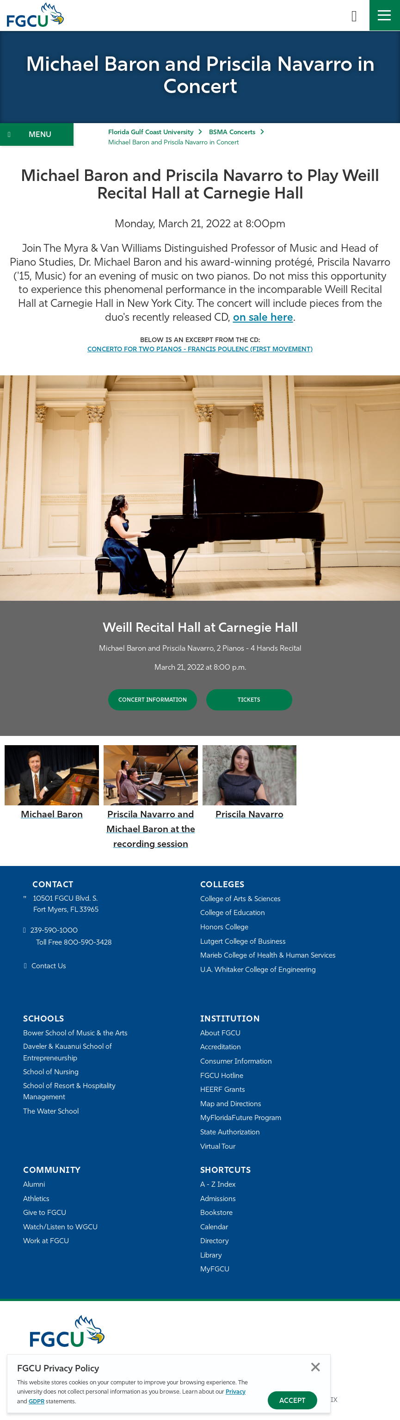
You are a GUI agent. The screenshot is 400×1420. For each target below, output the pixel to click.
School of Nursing (51, 1072)
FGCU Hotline (221, 1076)
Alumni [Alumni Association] (34, 1185)
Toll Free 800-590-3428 (74, 943)
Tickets (249, 700)
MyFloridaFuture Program (240, 1118)
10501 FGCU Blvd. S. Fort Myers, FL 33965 (65, 905)
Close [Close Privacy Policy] (315, 1367)
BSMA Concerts (232, 132)
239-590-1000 (54, 931)
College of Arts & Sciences (240, 899)
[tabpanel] (200, 555)
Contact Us (48, 966)
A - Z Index (217, 1185)
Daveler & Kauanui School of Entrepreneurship (67, 1053)
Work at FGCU (46, 1241)
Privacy (236, 1392)
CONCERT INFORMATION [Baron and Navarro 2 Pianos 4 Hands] (152, 700)
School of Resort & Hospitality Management (69, 1092)
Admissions (218, 1199)
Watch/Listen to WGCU (60, 1227)
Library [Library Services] (211, 1255)
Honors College (224, 927)
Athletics (36, 1199)
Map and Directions (230, 1104)
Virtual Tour (217, 1147)
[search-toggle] (354, 15)
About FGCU (220, 1033)
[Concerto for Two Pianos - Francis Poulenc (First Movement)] (200, 349)
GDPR (36, 1402)
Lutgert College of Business (243, 942)
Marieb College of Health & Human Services (268, 956)
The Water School (51, 1112)
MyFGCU (214, 1269)
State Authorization (230, 1132)
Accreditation (220, 1047)
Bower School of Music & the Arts (75, 1033)
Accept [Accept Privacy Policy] (292, 1401)
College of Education (232, 913)
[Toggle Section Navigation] (37, 134)
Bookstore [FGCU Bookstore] (216, 1213)
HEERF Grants (222, 1090)
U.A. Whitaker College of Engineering (258, 970)
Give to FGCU (44, 1213)
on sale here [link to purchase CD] (263, 318)
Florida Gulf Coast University (150, 132)
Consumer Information (236, 1062)
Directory (214, 1241)
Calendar (214, 1227)
